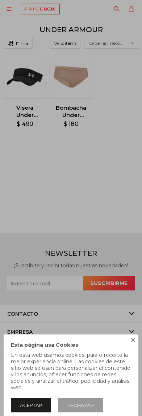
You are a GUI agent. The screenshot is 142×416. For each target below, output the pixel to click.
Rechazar (80, 405)
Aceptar (31, 405)
